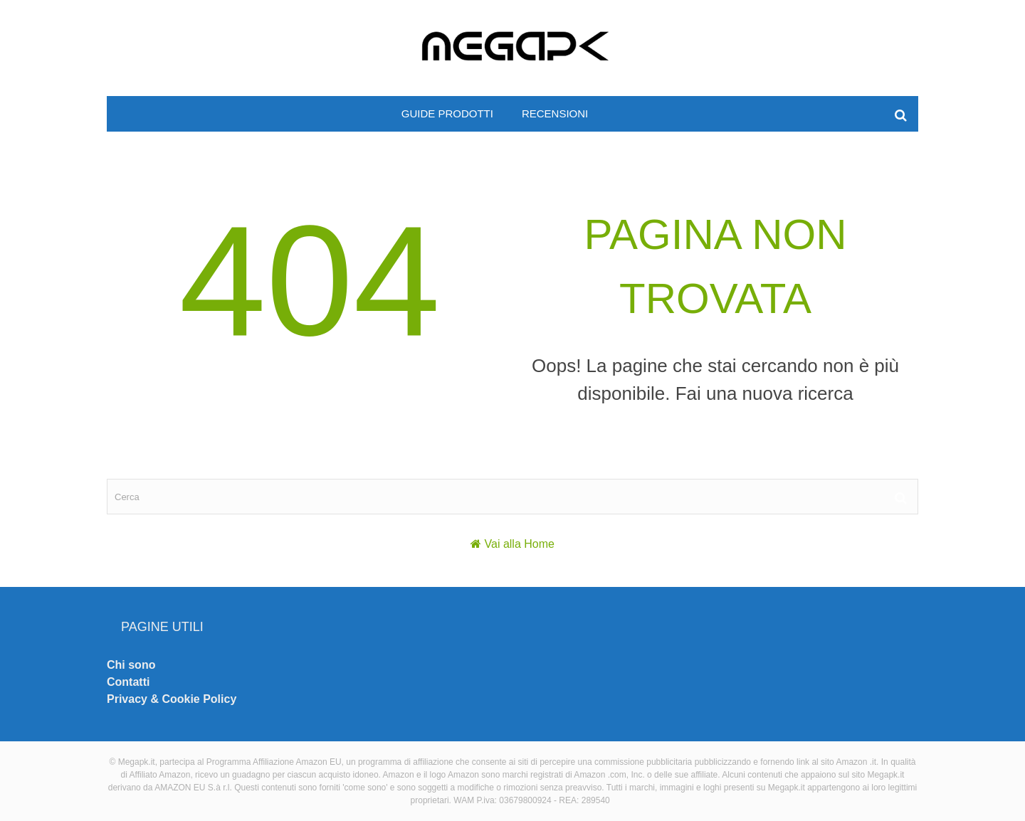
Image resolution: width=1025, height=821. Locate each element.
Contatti (128, 682)
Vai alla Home (519, 544)
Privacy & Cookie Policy (171, 699)
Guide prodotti (447, 113)
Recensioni (555, 113)
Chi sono (131, 665)
